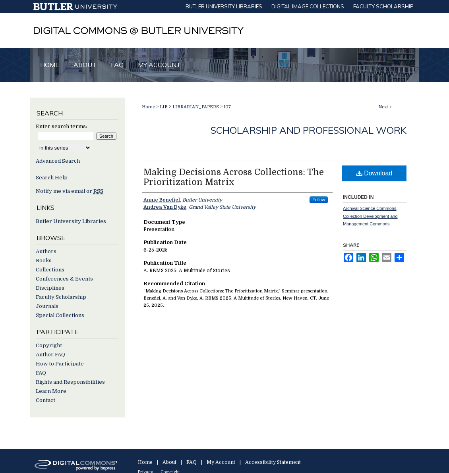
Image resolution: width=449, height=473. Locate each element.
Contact (45, 400)
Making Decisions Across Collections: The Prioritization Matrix (233, 177)
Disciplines (50, 288)
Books (44, 260)
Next (383, 107)
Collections (50, 270)
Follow (318, 199)
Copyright (49, 345)
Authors (46, 251)
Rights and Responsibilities (70, 382)
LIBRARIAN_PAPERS (195, 107)
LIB (164, 107)
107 (227, 107)
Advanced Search (58, 161)
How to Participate (60, 364)
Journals (47, 306)
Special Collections (60, 315)
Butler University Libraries (71, 221)
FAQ (41, 373)
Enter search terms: (61, 126)
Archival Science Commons (370, 208)
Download (374, 173)
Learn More (51, 391)
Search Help (52, 178)
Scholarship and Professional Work (308, 130)
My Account (221, 462)
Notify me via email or (69, 191)
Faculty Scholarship (61, 297)
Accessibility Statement (273, 462)
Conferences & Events (64, 279)
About (169, 462)
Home (148, 107)
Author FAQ (50, 355)
